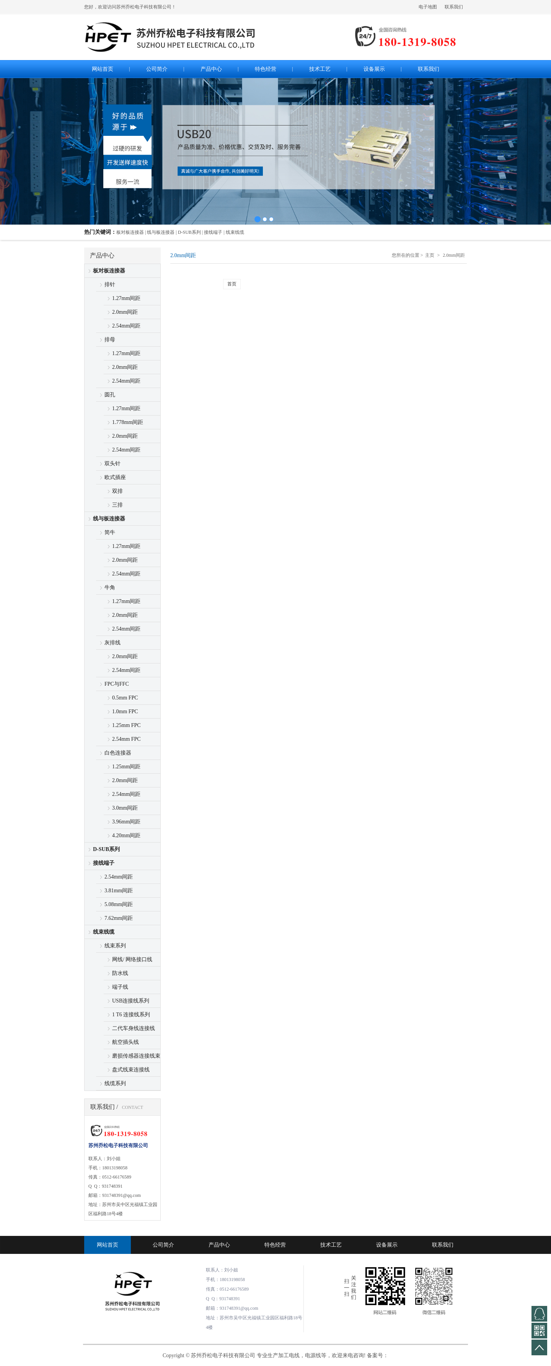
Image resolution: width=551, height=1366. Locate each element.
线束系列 (115, 946)
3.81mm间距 (118, 890)
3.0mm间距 (125, 808)
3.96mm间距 (126, 822)
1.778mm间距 (127, 422)
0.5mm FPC (125, 698)
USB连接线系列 (130, 1001)
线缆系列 (115, 1083)
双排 (117, 491)
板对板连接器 (109, 271)
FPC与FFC (116, 684)
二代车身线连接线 (133, 1028)
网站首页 (107, 1245)
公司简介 (163, 1245)
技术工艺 (331, 1245)
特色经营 (275, 1245)
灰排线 (112, 643)
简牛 (109, 532)
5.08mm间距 (118, 904)
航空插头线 (125, 1042)
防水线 (120, 973)
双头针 (112, 463)
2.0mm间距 (125, 312)
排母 (109, 339)
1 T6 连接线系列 (131, 1014)
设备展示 (387, 1245)
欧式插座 (115, 477)
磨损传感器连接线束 (136, 1056)
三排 (117, 505)
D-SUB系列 (106, 849)
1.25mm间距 (126, 766)
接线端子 (103, 863)
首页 (231, 284)
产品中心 (219, 1245)
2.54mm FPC (126, 739)
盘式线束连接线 (131, 1070)
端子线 (120, 987)
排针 (109, 284)
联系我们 (454, 7)
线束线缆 (103, 932)
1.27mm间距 (126, 298)
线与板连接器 (109, 519)
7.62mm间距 (118, 918)
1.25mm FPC (126, 725)
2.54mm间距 (126, 326)
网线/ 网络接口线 (132, 959)
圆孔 (109, 395)
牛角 (109, 587)
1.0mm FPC (125, 711)
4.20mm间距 (126, 835)
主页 (429, 255)
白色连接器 (117, 753)
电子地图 (428, 7)
